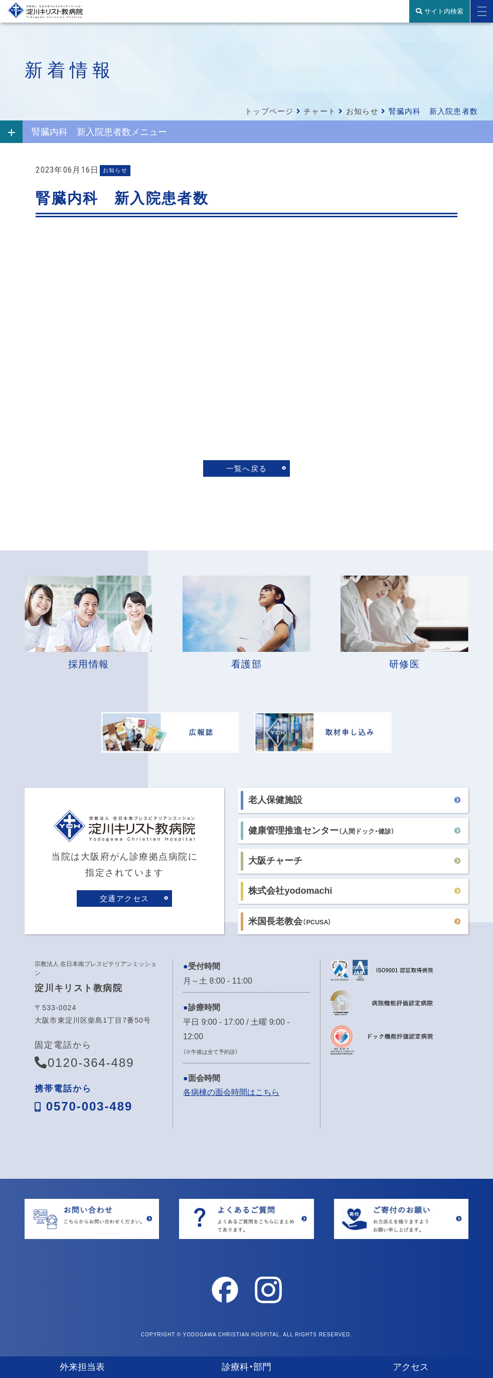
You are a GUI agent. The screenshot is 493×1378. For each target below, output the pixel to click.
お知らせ (362, 111)
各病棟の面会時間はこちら (231, 1094)
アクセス (411, 1367)
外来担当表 (82, 1367)
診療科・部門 (246, 1367)
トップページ (269, 111)
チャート (319, 111)
